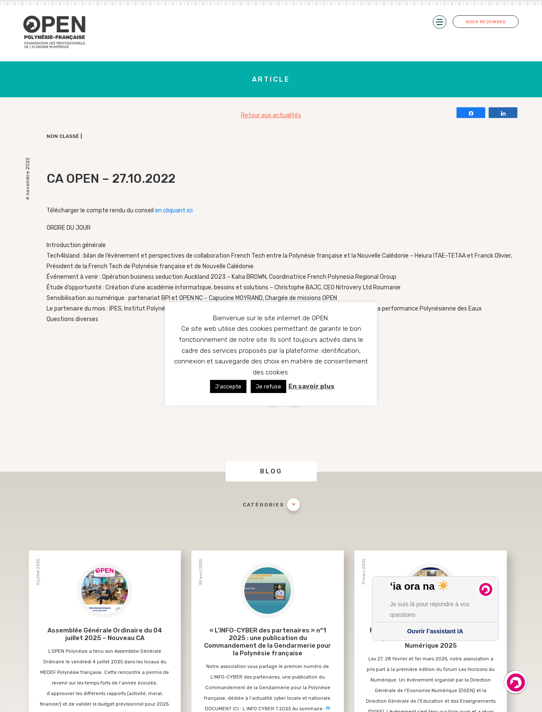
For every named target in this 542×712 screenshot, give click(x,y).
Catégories (263, 505)
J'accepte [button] (228, 386)
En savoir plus (311, 386)
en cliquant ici (174, 210)
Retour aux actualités (271, 115)
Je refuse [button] (268, 386)
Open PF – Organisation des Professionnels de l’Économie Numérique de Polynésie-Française (54, 32)
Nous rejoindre (486, 22)
